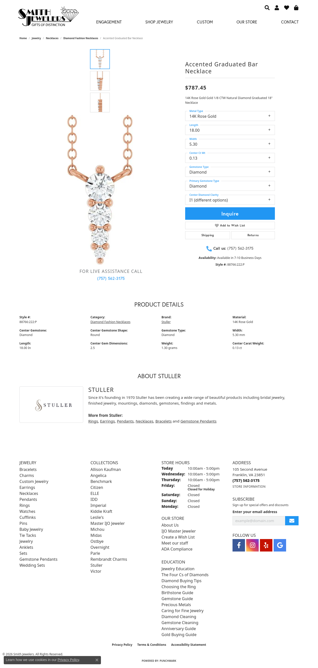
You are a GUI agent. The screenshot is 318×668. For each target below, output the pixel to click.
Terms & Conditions (151, 645)
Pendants (125, 421)
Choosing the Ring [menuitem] (178, 586)
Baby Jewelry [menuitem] (31, 529)
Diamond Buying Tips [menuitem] (181, 580)
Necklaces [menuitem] (28, 493)
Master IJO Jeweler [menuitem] (107, 523)
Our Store (247, 21)
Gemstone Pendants (198, 421)
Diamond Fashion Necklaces (80, 38)
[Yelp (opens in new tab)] (266, 545)
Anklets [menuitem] (26, 547)
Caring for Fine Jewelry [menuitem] (182, 610)
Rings (93, 421)
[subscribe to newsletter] (292, 520)
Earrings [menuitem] (27, 487)
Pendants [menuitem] (28, 499)
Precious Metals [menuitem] (176, 604)
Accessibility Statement (188, 645)
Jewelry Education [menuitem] (177, 568)
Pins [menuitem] (23, 523)
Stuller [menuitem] (96, 565)
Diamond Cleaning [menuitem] (178, 616)
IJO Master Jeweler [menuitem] (178, 531)
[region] (100, 190)
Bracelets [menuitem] (28, 469)
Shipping (207, 235)
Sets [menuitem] (23, 553)
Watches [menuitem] (27, 511)
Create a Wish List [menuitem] (178, 537)
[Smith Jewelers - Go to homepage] (48, 17)
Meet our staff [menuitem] (174, 543)
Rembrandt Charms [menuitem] (108, 559)
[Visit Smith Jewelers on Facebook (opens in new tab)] (239, 545)
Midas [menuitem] (96, 535)
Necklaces (52, 38)
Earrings (107, 421)
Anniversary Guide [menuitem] (178, 628)
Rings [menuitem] (24, 505)
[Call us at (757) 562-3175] (246, 480)
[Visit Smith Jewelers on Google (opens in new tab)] (280, 545)
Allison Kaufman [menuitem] (105, 469)
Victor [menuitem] (95, 571)
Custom (205, 21)
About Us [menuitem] (170, 525)
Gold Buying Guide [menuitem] (178, 634)
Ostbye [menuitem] (97, 541)
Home (23, 38)
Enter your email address (255, 511)
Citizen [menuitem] (96, 487)
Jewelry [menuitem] (26, 541)
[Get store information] (249, 486)
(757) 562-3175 (111, 278)
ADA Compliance (176, 549)
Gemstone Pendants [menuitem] (38, 559)
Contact (290, 21)
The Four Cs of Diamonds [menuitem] (185, 574)
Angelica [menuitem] (98, 475)
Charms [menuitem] (26, 475)
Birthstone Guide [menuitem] (177, 592)
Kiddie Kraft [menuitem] (101, 511)
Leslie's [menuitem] (97, 517)
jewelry (36, 38)
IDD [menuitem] (94, 499)
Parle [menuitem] (95, 553)
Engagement (109, 21)
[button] (267, 7)
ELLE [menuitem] (94, 493)
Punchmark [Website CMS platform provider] (168, 661)
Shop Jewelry (159, 21)
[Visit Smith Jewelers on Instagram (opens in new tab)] (252, 545)
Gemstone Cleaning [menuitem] (179, 622)
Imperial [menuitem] (98, 505)
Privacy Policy (122, 645)
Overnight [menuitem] (99, 547)
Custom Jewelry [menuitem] (33, 481)
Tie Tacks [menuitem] (27, 535)
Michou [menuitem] (97, 529)
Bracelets (163, 421)
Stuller (166, 322)
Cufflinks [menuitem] (27, 517)
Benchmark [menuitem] (101, 481)
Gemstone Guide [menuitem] (177, 598)
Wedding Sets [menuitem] (32, 565)
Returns (253, 235)
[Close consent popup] (96, 660)
